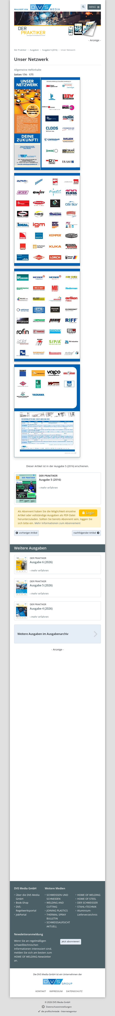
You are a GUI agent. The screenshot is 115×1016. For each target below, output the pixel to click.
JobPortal (21, 914)
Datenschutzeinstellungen (59, 1006)
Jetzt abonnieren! (71, 941)
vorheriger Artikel (26, 532)
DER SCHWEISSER (87, 902)
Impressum (56, 991)
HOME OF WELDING (88, 895)
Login (88, 513)
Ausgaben (34, 50)
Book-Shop (22, 902)
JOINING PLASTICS (57, 910)
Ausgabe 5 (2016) (49, 50)
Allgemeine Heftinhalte (27, 69)
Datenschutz (74, 991)
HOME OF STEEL (86, 898)
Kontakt (40, 991)
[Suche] (83, 7)
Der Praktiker (20, 50)
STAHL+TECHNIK (86, 906)
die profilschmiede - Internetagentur (59, 1011)
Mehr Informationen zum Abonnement (57, 523)
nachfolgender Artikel (86, 532)
